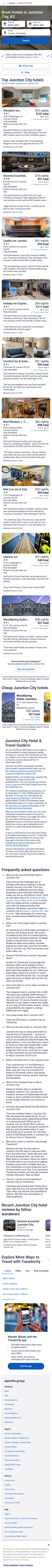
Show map (26, 65)
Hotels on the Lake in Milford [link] (15, 1289)
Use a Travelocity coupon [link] (13, 1532)
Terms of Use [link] (9, 1489)
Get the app (26, 1366)
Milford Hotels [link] (9, 1299)
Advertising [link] (8, 1422)
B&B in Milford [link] (9, 1278)
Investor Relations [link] (11, 1413)
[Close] (49, 1545)
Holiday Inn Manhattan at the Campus (25, 791)
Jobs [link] (6, 1396)
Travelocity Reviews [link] (11, 1456)
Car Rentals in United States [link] (14, 1451)
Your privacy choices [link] (12, 1503)
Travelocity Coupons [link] (11, 1460)
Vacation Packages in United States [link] (17, 1442)
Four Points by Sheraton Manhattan (24, 806)
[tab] (7, 1271)
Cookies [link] (7, 1485)
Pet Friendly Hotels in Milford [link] (15, 1294)
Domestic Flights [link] (10, 1447)
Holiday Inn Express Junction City (23, 771)
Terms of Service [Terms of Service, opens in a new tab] (26, 1565)
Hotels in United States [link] (12, 1434)
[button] (26, 1259)
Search (26, 40)
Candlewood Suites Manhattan (19, 808)
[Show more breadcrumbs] (4, 3)
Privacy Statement (10, 1565)
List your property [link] (10, 1400)
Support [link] (7, 1514)
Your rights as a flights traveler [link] (15, 1536)
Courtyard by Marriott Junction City (21, 773)
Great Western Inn (31, 782)
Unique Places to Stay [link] (12, 1465)
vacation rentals (31, 57)
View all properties (26, 669)
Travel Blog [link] (8, 1469)
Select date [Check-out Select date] (38, 25)
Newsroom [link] (8, 1409)
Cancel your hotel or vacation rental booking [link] (20, 1518)
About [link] (6, 1391)
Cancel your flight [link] (10, 1523)
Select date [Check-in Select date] (13, 25)
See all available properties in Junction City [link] (20, 83)
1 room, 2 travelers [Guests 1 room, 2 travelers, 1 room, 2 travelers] (17, 33)
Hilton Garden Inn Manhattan (18, 798)
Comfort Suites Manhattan (17, 845)
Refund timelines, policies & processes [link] (18, 1527)
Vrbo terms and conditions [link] (14, 1494)
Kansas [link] (12, 3)
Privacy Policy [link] (9, 1480)
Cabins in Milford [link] (10, 1284)
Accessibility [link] (9, 1498)
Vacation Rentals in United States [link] (16, 1438)
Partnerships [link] (9, 1404)
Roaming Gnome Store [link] (12, 1418)
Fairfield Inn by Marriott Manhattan (20, 843)
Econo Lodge (11, 784)
